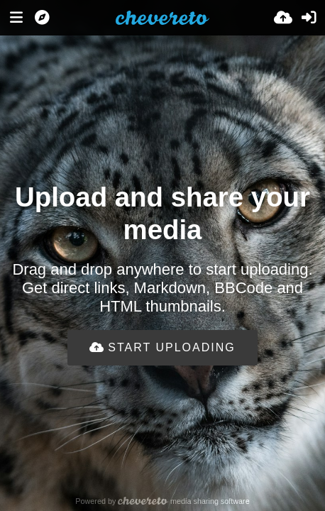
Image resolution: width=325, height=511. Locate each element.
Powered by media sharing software (162, 501)
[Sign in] (308, 17)
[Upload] (283, 17)
